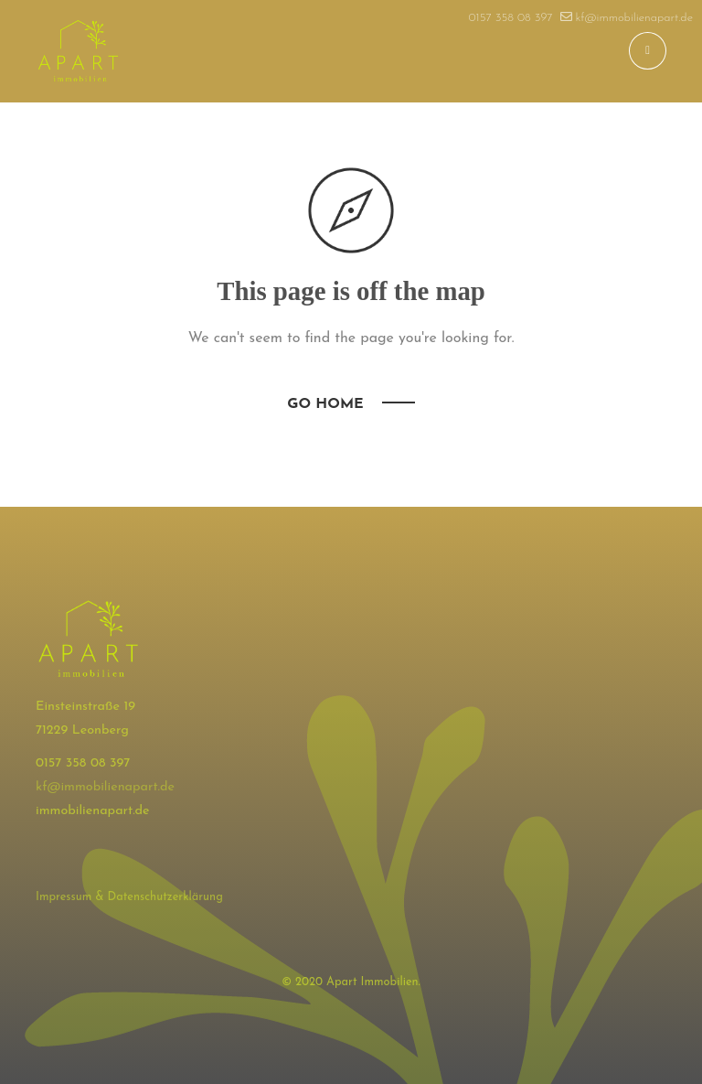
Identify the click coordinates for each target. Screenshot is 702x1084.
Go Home (325, 404)
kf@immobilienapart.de (105, 787)
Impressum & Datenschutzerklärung (129, 897)
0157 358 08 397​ (511, 18)
